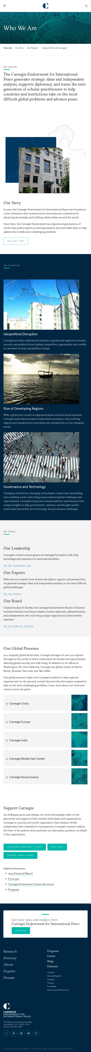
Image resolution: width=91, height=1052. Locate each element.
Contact (51, 972)
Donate (9, 977)
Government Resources (58, 990)
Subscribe (21, 930)
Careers (51, 979)
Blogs (50, 961)
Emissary (10, 958)
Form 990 (13, 878)
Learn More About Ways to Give (24, 847)
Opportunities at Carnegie (55, 48)
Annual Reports (54, 976)
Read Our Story (15, 241)
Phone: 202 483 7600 (13, 1027)
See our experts (13, 594)
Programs (13, 889)
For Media (51, 986)
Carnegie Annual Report (20, 855)
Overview (8, 48)
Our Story (19, 48)
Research (10, 951)
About (8, 964)
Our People (33, 48)
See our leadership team (17, 566)
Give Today (57, 847)
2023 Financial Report (20, 873)
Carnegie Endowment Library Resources (31, 884)
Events (51, 956)
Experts (9, 971)
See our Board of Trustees (19, 626)
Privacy (50, 983)
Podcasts (52, 966)
